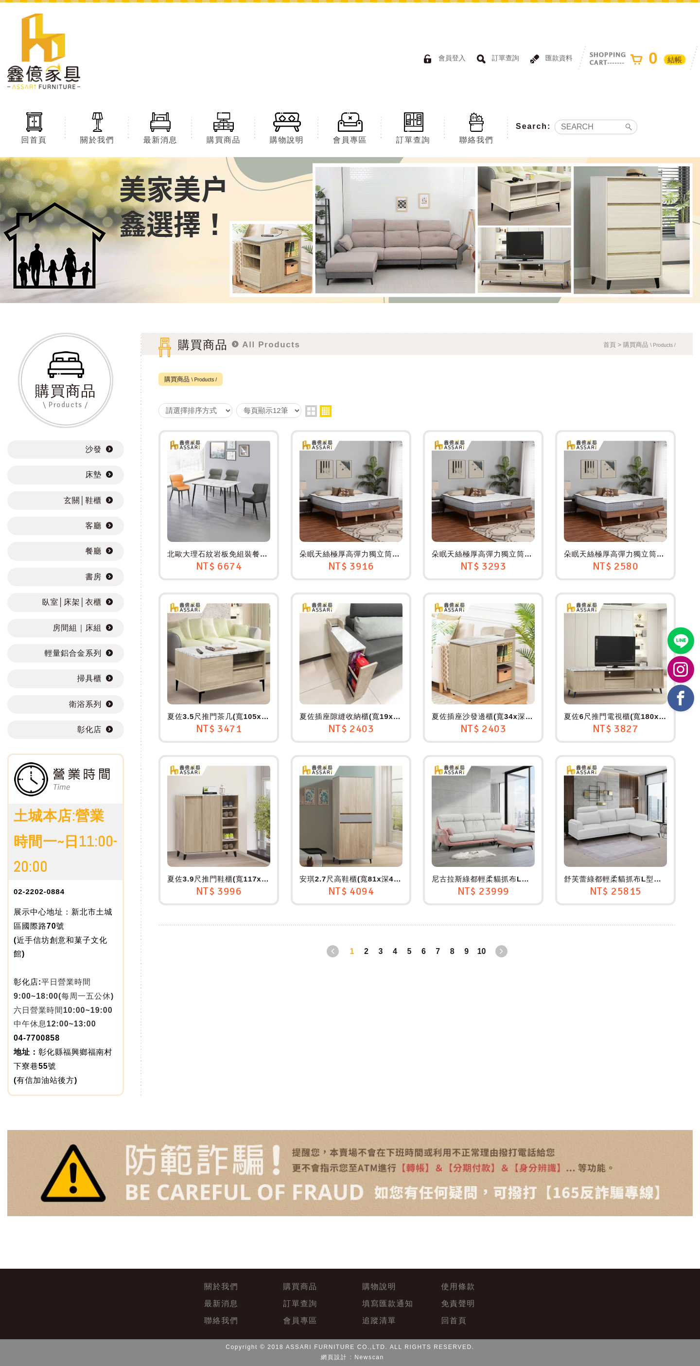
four (326, 411)
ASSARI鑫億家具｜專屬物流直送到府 (43, 51)
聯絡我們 (476, 127)
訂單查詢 (496, 59)
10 (481, 951)
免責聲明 (458, 1303)
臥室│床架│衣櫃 (72, 602)
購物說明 (287, 127)
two (311, 411)
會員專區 (350, 127)
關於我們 (97, 127)
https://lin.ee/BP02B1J (681, 641)
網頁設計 (334, 1357)
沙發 (93, 449)
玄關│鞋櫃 (83, 500)
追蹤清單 (379, 1320)
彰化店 (89, 729)
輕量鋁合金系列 (73, 653)
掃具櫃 (89, 678)
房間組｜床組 (77, 628)
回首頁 (34, 127)
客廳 (93, 525)
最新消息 (160, 127)
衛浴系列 (85, 704)
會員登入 (443, 59)
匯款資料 (550, 59)
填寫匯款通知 (388, 1303)
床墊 (93, 474)
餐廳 (93, 551)
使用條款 (458, 1286)
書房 (93, 577)
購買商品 (224, 127)
